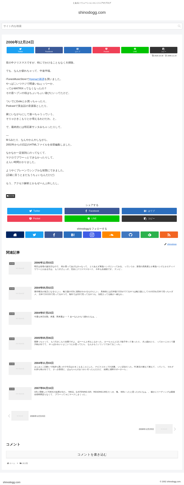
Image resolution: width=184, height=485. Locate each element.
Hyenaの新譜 (36, 79)
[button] (179, 26)
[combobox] (92, 26)
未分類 (10, 196)
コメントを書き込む (92, 454)
